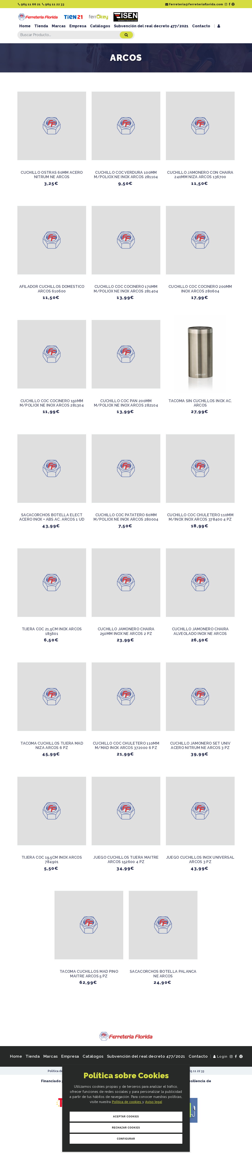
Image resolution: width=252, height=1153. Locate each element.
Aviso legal (153, 1102)
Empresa (77, 26)
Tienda (41, 26)
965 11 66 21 (29, 4)
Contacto (201, 26)
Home (25, 26)
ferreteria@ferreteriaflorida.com (194, 4)
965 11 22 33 (53, 4)
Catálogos (100, 26)
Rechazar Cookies (126, 1127)
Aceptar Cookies (126, 1116)
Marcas (59, 26)
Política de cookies (127, 1102)
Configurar (126, 1138)
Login (220, 1056)
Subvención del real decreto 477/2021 (151, 26)
